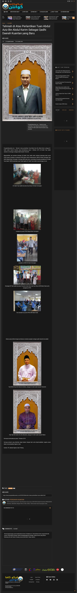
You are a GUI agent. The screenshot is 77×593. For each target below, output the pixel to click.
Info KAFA (9, 23)
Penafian (31, 579)
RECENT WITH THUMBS (63, 130)
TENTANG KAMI (15, 11)
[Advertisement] (50, 6)
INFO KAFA (25, 11)
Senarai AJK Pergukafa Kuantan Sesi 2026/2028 (47, 17)
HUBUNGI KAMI (65, 11)
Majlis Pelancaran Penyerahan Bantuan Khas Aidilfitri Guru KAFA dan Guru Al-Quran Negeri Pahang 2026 (65, 17)
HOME (6, 11)
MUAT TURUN (54, 11)
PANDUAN (34, 11)
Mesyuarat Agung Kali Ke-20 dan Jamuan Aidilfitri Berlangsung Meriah (29, 18)
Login (31, 577)
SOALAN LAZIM (44, 11)
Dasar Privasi (37, 577)
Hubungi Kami (31, 581)
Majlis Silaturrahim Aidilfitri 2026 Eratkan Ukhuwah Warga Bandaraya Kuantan (10, 17)
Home (3, 23)
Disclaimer (38, 579)
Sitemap (37, 581)
